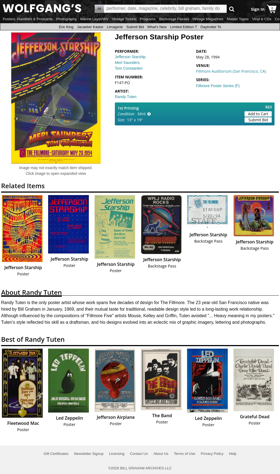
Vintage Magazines (207, 19)
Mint (142, 113)
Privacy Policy (212, 454)
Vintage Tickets (124, 19)
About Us (160, 454)
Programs (148, 19)
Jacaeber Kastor (90, 27)
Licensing (116, 454)
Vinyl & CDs (262, 19)
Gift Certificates (55, 454)
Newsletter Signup (88, 454)
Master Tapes (238, 19)
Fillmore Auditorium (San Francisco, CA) (231, 71)
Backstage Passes (174, 19)
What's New (157, 27)
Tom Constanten (129, 68)
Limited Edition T (183, 27)
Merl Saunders (127, 62)
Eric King (66, 27)
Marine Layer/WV (94, 19)
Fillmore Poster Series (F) (218, 86)
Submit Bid (135, 27)
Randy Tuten (125, 97)
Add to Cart (258, 113)
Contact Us (139, 454)
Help (232, 454)
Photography (66, 19)
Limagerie (115, 27)
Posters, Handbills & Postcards (28, 19)
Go (232, 9)
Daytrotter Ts (210, 27)
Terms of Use (185, 454)
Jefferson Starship (130, 57)
